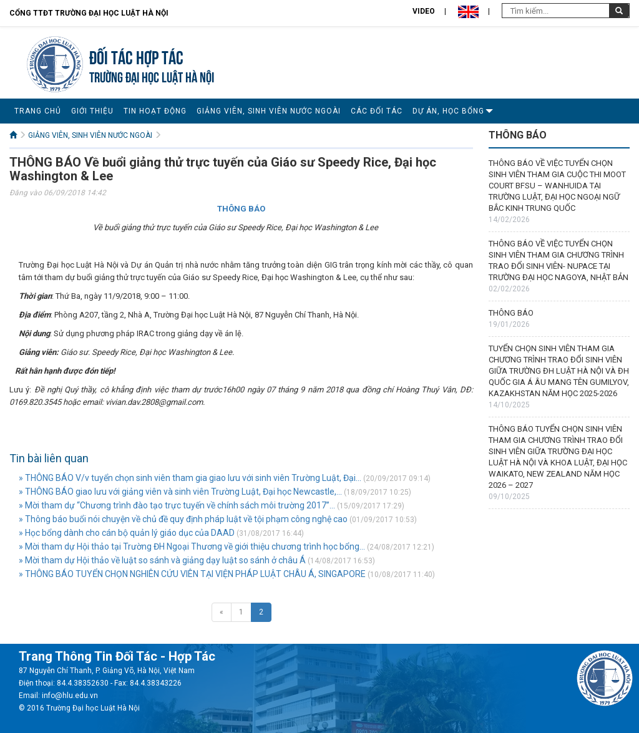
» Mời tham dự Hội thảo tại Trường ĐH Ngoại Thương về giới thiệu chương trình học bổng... (192, 546)
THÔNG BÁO (511, 313)
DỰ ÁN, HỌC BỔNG (448, 111)
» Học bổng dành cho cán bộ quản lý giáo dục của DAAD (127, 533)
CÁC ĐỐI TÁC (376, 111)
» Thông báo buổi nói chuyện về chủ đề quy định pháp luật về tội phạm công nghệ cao (183, 519)
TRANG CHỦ (37, 111)
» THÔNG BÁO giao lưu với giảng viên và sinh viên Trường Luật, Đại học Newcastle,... (180, 492)
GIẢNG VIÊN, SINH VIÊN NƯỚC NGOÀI (269, 111)
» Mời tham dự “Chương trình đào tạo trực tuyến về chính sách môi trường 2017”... (177, 505)
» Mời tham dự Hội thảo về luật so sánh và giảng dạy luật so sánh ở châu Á (162, 560)
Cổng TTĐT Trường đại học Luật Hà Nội (88, 13)
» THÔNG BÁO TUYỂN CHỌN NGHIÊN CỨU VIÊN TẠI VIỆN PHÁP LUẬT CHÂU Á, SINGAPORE (192, 574)
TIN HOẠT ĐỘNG (155, 111)
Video (423, 11)
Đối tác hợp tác (136, 55)
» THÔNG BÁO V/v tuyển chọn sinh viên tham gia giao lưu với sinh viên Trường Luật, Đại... (190, 478)
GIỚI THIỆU (92, 111)
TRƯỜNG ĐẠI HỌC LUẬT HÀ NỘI (151, 76)
